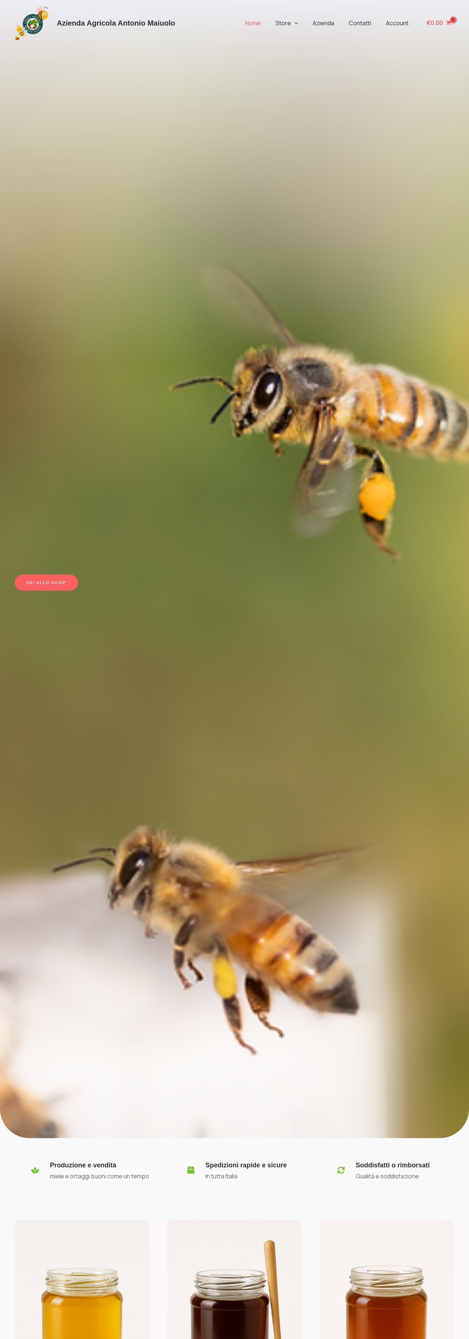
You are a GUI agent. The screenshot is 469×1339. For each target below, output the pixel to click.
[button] (305, 23)
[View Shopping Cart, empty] (438, 23)
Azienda (330, 23)
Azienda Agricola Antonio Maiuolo (116, 23)
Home (266, 23)
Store (297, 23)
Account (398, 23)
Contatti (364, 23)
